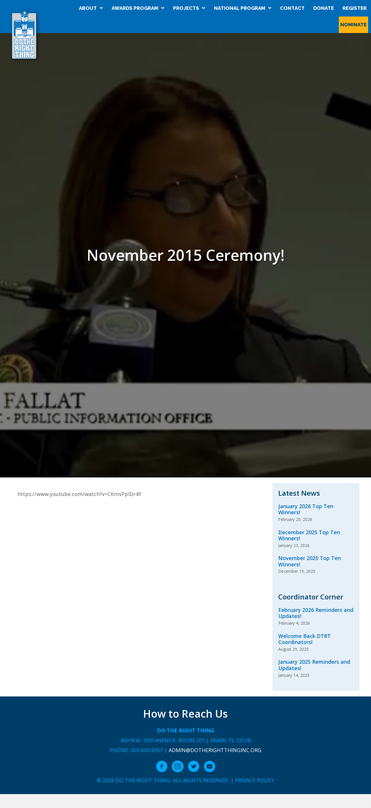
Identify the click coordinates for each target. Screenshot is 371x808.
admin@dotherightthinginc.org (215, 750)
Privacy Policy (254, 780)
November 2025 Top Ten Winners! (309, 561)
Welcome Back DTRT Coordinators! (304, 639)
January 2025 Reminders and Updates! (314, 665)
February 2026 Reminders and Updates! (315, 613)
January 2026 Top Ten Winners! (305, 509)
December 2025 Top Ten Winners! (309, 535)
